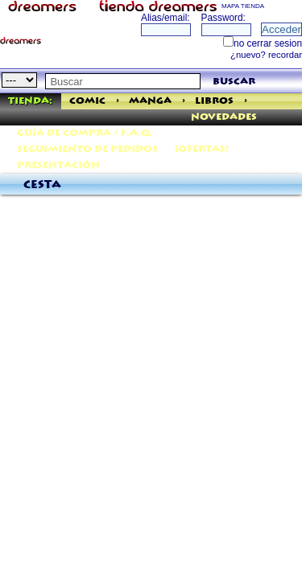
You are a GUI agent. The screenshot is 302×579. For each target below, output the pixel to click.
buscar (234, 81)
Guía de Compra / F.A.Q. (84, 133)
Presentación (58, 165)
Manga (150, 100)
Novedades (224, 117)
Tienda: (30, 100)
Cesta (42, 185)
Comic (87, 100)
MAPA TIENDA (242, 6)
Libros (214, 100)
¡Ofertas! (202, 149)
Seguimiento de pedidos (87, 149)
